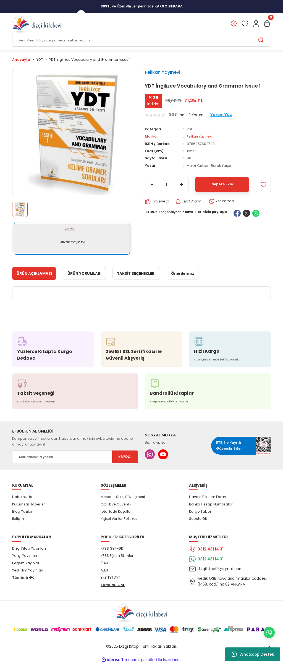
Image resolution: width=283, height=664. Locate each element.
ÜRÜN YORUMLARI (84, 273)
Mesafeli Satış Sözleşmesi (123, 497)
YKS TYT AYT (110, 577)
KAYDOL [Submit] (125, 457)
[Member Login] (256, 24)
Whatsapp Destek (253, 654)
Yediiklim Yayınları (27, 570)
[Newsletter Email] (75, 457)
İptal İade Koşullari (117, 511)
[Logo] (36, 24)
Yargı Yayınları (24, 556)
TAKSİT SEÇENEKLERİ (136, 273)
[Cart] (267, 24)
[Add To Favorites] (263, 184)
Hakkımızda (22, 497)
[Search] (141, 40)
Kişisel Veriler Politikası (119, 519)
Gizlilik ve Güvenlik (116, 504)
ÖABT (105, 563)
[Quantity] (166, 185)
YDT (190, 129)
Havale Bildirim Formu (208, 497)
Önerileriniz (182, 273)
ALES (104, 570)
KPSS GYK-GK (112, 548)
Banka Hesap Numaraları (211, 504)
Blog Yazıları (22, 511)
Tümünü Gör (24, 577)
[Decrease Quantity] (151, 185)
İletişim (18, 519)
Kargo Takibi (200, 511)
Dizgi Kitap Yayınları (29, 548)
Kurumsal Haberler (28, 504)
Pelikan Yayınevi (162, 72)
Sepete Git (198, 519)
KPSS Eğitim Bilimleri (117, 556)
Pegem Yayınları (26, 563)
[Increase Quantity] (181, 185)
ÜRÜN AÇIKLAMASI (34, 273)
